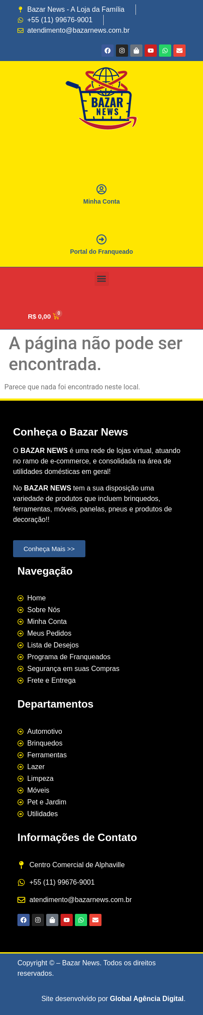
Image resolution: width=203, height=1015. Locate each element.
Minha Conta (101, 201)
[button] (102, 279)
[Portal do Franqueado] (101, 239)
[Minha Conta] (101, 189)
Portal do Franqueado (101, 251)
